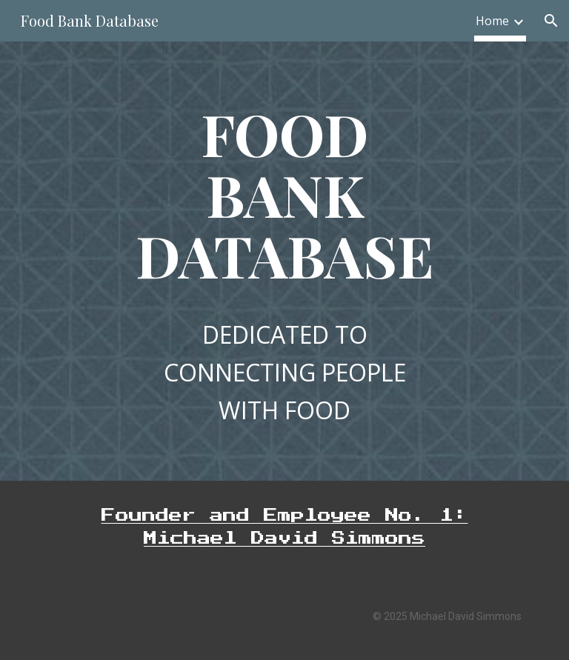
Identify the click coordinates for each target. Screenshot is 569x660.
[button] (551, 21)
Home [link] (492, 21)
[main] (284, 194)
